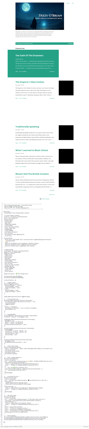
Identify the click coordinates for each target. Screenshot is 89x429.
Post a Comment (23, 71)
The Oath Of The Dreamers (29, 55)
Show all (70, 43)
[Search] (68, 3)
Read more (52, 71)
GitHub (20, 426)
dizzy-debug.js (5, 426)
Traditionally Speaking (27, 126)
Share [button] (16, 71)
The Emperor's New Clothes (29, 82)
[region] (44, 313)
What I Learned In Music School (31, 150)
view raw (86, 426)
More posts (51, 194)
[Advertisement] (34, 112)
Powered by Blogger (44, 198)
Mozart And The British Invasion (32, 173)
